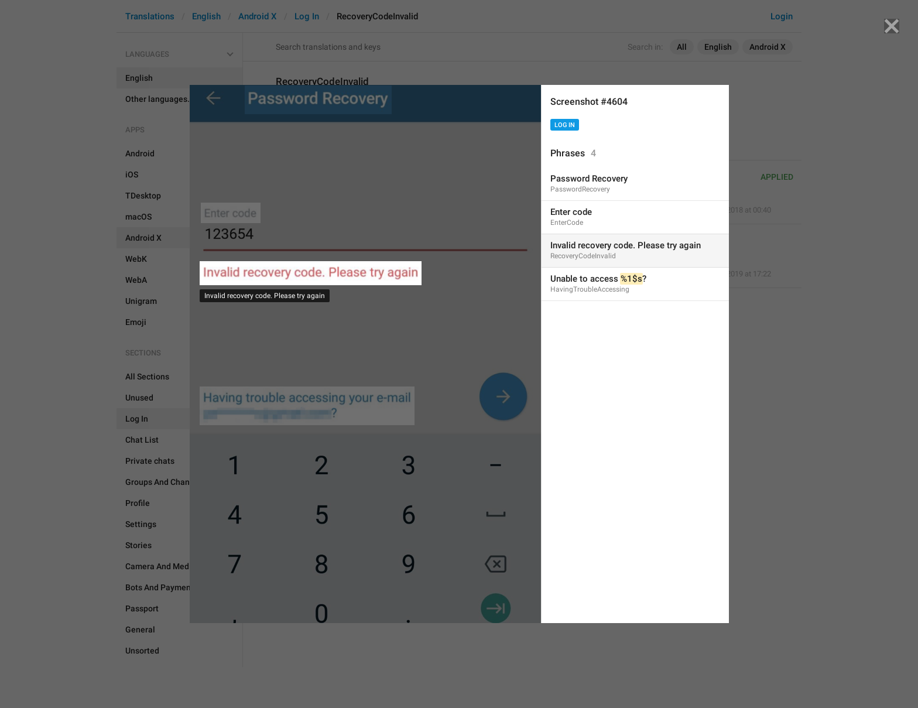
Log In (564, 125)
